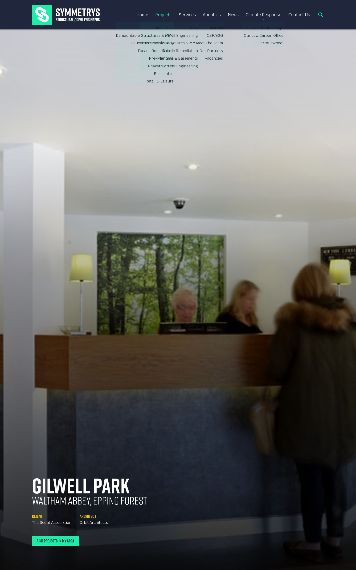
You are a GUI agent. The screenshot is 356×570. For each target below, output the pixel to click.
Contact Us (299, 14)
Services (187, 14)
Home (142, 14)
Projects (163, 14)
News (233, 14)
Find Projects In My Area (55, 541)
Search (320, 14)
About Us (212, 14)
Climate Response (263, 14)
